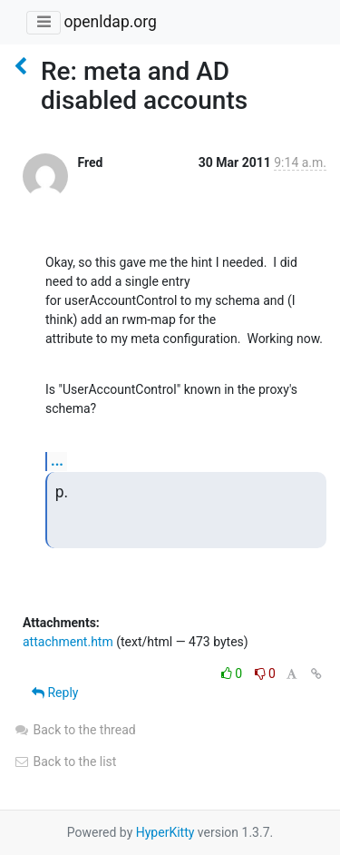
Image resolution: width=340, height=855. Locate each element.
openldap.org (109, 22)
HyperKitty (165, 832)
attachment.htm (68, 641)
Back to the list (65, 761)
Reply (55, 692)
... (57, 460)
